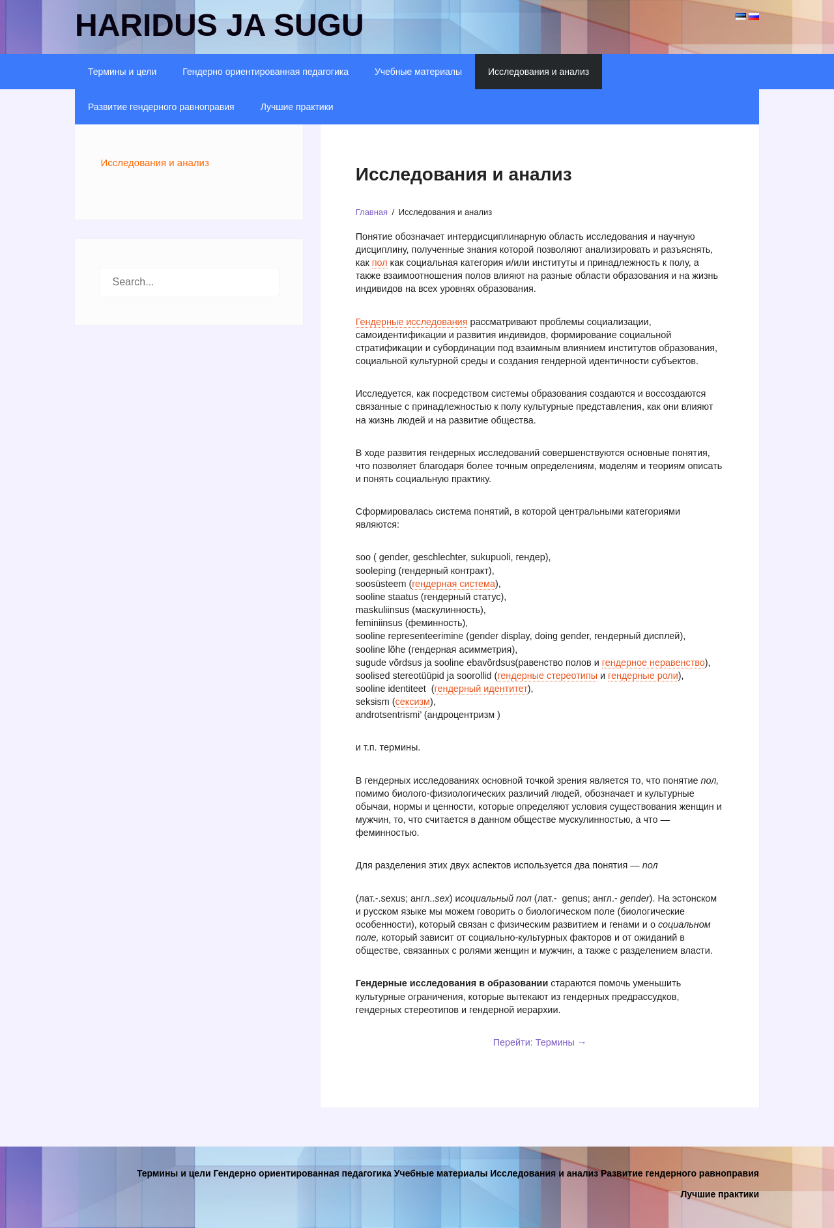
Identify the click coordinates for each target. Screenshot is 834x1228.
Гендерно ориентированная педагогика (265, 71)
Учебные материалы (418, 71)
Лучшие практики (297, 107)
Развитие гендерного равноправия (161, 107)
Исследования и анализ (538, 71)
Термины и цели (122, 71)
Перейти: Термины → (540, 1042)
